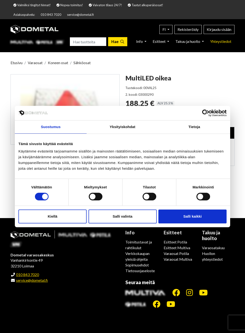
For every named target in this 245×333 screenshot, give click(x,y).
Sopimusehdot (137, 265)
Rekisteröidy (188, 29)
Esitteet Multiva (177, 247)
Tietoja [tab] (194, 127)
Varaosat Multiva (178, 259)
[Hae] (117, 41)
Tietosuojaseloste (140, 270)
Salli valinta (123, 216)
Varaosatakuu (213, 247)
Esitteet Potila (175, 242)
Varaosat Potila (176, 253)
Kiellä (52, 216)
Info (140, 41)
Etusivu (16, 62)
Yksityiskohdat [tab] (122, 127)
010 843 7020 (51, 15)
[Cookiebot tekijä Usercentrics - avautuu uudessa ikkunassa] (206, 113)
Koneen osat (58, 62)
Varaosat (35, 62)
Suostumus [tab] (51, 127)
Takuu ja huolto (188, 41)
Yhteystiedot (220, 41)
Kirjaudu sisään (219, 29)
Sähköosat (82, 62)
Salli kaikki (192, 216)
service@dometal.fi (80, 15)
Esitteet (159, 41)
